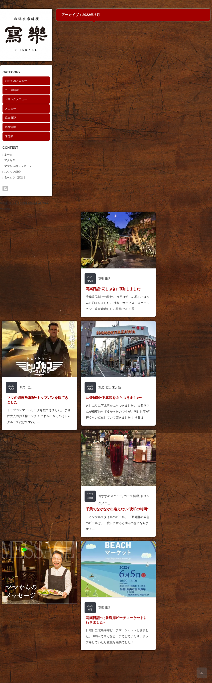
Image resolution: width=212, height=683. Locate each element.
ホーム (8, 154)
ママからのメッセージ (18, 165)
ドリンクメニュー (16, 99)
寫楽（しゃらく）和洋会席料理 (19, 203)
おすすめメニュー (16, 80)
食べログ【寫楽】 (15, 177)
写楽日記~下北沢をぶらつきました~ (114, 398)
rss (5, 188)
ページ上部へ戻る (202, 673)
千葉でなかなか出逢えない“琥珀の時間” (117, 509)
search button (12, 188)
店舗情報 (10, 126)
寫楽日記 (10, 117)
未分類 (9, 136)
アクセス (9, 160)
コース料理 (12, 89)
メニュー (10, 108)
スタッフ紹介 (12, 171)
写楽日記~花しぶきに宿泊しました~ (114, 289)
